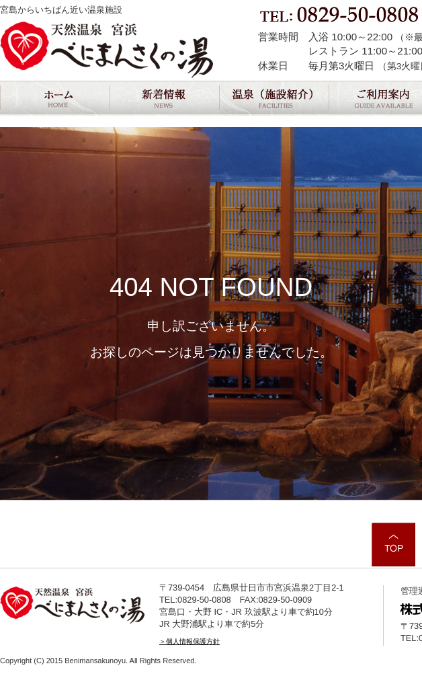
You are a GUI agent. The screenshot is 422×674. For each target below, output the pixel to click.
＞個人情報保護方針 (189, 641)
